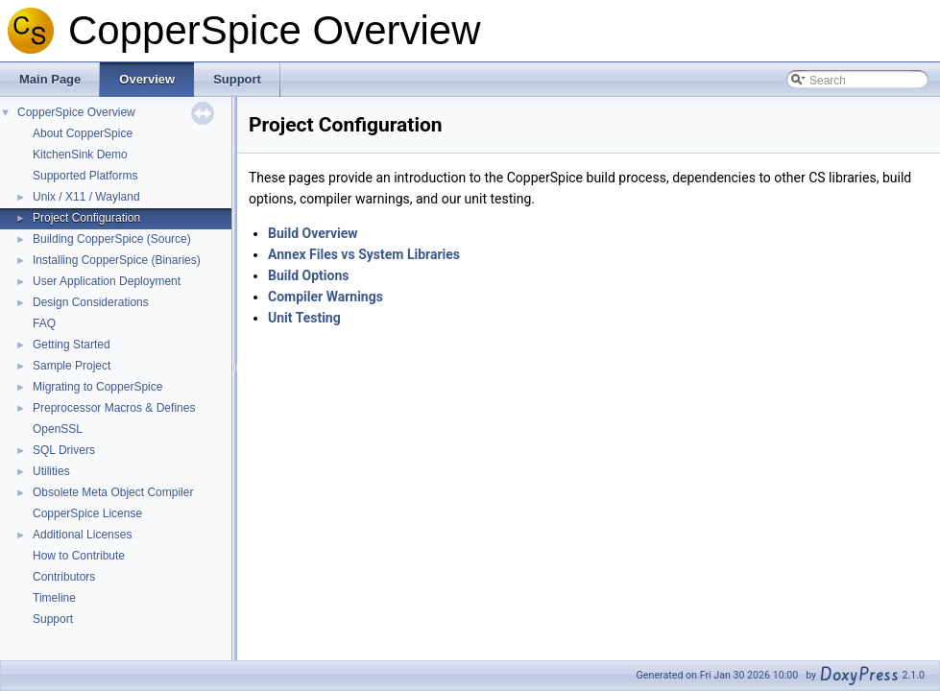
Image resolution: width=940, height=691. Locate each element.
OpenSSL (58, 429)
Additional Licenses (82, 534)
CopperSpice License (87, 513)
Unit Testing (304, 317)
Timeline (54, 598)
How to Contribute (79, 555)
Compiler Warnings (325, 296)
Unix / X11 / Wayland (86, 196)
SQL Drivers (64, 450)
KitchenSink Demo (80, 154)
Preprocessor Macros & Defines (114, 408)
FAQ (44, 323)
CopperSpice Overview (76, 112)
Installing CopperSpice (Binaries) (117, 260)
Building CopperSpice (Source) (112, 239)
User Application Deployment (107, 281)
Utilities (51, 471)
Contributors (64, 577)
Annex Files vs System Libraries (364, 254)
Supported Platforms (85, 175)
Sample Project (71, 365)
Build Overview (313, 233)
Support (53, 619)
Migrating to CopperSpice (97, 386)
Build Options (308, 275)
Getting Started (71, 344)
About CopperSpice (83, 133)
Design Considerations (91, 302)
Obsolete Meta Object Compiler (113, 492)
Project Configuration (86, 218)
